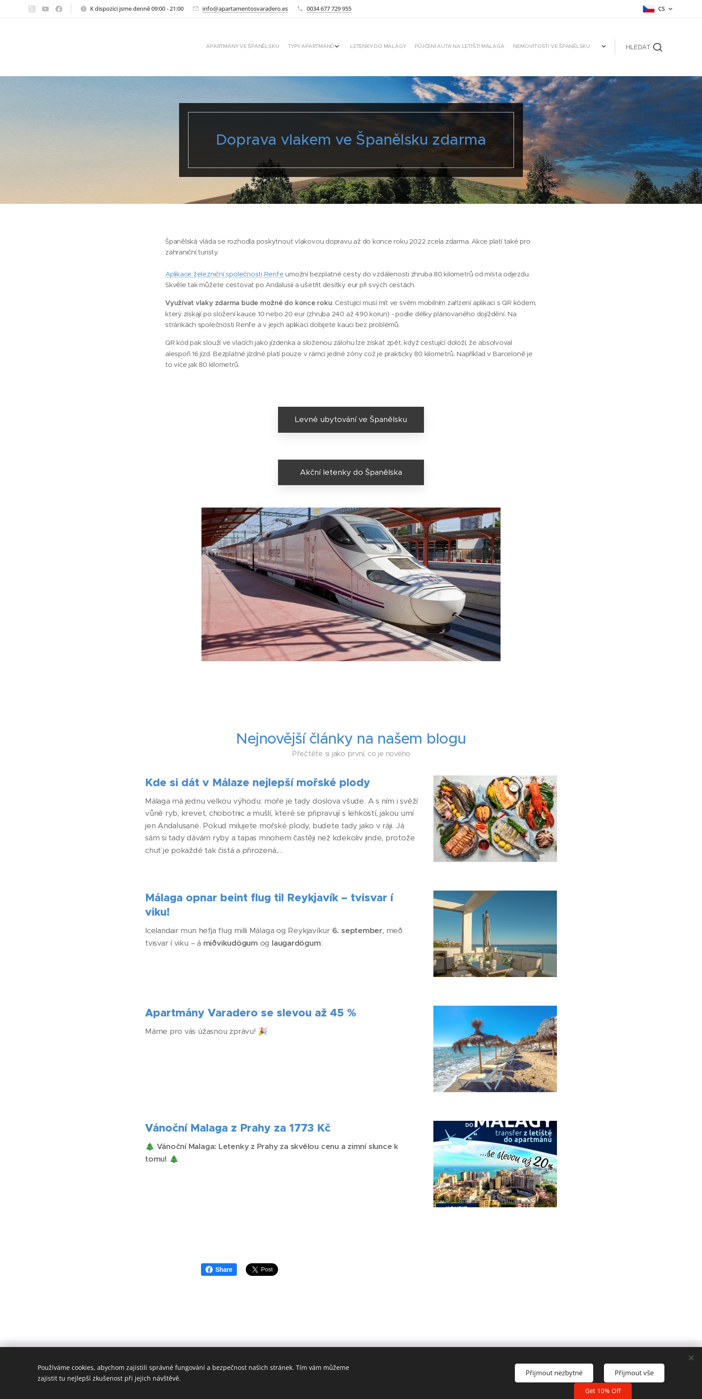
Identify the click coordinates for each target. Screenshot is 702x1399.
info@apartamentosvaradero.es (245, 8)
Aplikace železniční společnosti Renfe (224, 274)
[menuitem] (530, 47)
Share (218, 1269)
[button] (644, 47)
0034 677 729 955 (329, 8)
